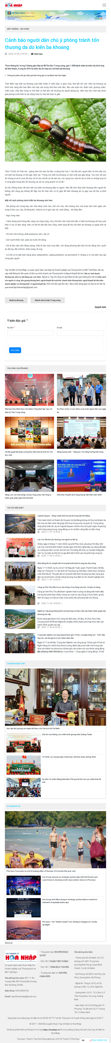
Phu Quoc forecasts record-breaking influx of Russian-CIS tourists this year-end (41, 871)
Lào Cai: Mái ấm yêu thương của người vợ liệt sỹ (57, 539)
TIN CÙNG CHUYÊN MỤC (17, 368)
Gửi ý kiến (15, 350)
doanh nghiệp (10, 284)
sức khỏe (37, 277)
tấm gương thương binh (30, 280)
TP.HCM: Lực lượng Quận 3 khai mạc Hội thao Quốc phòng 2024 (69, 757)
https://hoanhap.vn (51, 1030)
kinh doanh (95, 273)
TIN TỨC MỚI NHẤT (15, 508)
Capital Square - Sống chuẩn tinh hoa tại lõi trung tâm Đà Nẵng (63, 516)
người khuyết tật (39, 284)
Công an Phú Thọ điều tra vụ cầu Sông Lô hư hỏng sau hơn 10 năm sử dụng (68, 587)
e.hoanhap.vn (13, 806)
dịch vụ (18, 277)
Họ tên (11, 327)
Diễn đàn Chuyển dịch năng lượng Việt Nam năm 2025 (79, 495)
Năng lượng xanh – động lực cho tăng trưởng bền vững (80, 452)
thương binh (24, 284)
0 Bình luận (36, 54)
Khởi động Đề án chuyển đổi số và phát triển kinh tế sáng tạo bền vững (66, 563)
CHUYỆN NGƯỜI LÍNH (16, 663)
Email (59, 327)
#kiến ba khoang (16, 300)
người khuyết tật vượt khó (51, 280)
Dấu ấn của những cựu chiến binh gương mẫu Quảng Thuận (67, 734)
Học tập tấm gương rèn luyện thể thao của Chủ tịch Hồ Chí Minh (33, 728)
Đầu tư (87, 273)
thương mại (9, 277)
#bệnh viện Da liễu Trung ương (47, 300)
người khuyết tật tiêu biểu (93, 280)
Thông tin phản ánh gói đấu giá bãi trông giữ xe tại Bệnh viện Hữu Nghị (36, 75)
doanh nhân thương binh (72, 280)
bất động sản (27, 277)
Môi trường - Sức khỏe (18, 29)
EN (83, 1040)
